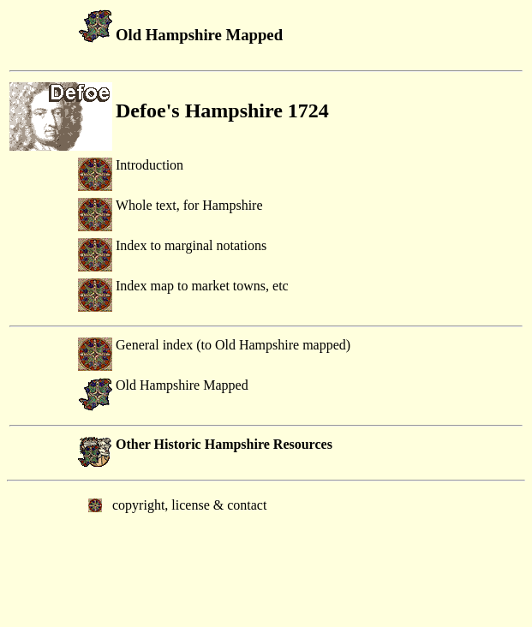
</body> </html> (266, 552)
